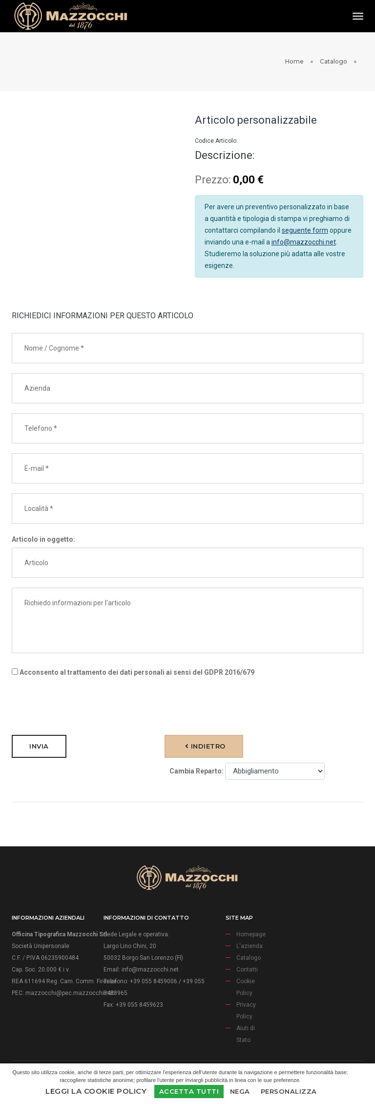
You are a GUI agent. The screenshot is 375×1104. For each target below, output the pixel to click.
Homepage (251, 934)
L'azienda (249, 946)
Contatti (247, 969)
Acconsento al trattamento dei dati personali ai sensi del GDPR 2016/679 (133, 672)
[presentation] (86, 706)
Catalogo (333, 61)
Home (294, 61)
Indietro (205, 746)
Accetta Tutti (189, 1091)
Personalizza (289, 1091)
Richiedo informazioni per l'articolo (187, 620)
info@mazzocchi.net (303, 242)
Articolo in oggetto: (43, 539)
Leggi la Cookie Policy (95, 1091)
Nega (240, 1091)
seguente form (305, 230)
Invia (39, 746)
